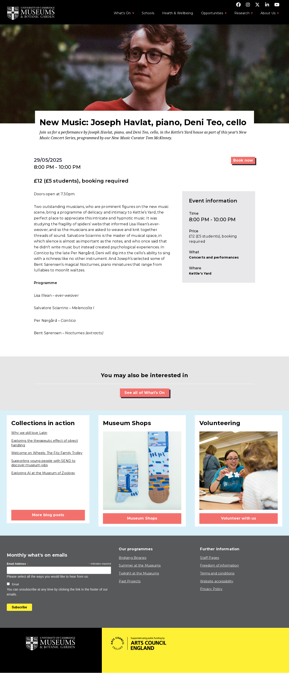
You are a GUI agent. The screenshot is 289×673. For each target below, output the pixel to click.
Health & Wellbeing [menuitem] (177, 13)
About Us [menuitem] (268, 14)
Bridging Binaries (132, 558)
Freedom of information (219, 565)
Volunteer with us (238, 518)
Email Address (17, 564)
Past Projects (129, 581)
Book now (243, 160)
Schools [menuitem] (148, 13)
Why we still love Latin (29, 433)
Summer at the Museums (140, 565)
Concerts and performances (214, 257)
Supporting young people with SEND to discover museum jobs (43, 463)
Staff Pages (209, 558)
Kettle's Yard (200, 273)
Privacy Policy (211, 589)
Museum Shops (142, 518)
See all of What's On (144, 393)
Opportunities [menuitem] (211, 14)
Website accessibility (216, 581)
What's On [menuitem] (122, 14)
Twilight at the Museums (139, 573)
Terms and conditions (217, 573)
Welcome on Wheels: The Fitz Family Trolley (46, 453)
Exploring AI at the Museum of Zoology (43, 473)
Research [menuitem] (242, 14)
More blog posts (48, 515)
